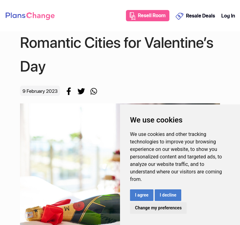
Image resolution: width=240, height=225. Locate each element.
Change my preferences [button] (158, 207)
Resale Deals (195, 16)
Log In (228, 15)
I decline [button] (168, 195)
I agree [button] (141, 195)
